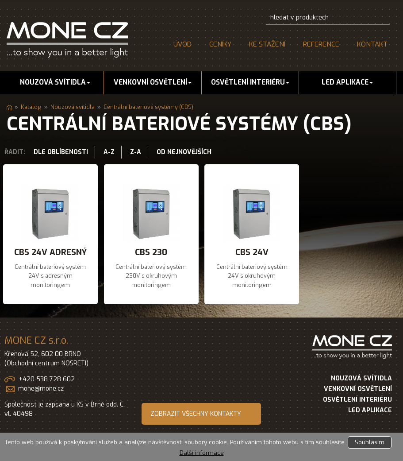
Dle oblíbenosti (61, 152)
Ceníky (220, 44)
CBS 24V (252, 252)
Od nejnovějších (184, 152)
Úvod (182, 44)
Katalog (31, 107)
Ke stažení (267, 44)
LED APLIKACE (370, 410)
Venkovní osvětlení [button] (153, 82)
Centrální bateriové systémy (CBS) (148, 107)
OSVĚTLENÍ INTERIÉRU (357, 399)
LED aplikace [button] (347, 82)
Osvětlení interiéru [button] (250, 82)
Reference (321, 44)
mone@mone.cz (41, 388)
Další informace (202, 453)
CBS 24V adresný (50, 252)
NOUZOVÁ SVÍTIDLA (361, 378)
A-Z (109, 152)
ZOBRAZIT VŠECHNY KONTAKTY (195, 414)
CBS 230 (151, 252)
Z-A (135, 152)
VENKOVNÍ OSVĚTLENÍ (358, 389)
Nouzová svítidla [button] (55, 82)
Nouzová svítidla (72, 107)
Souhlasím (369, 442)
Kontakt (372, 44)
